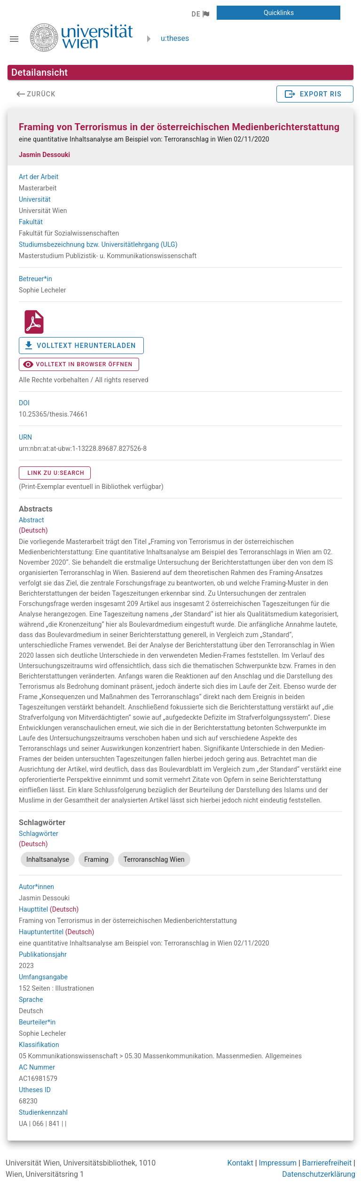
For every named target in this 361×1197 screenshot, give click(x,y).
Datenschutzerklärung (318, 1174)
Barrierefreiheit (327, 1162)
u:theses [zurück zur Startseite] (175, 38)
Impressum (278, 1162)
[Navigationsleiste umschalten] (14, 39)
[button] (200, 14)
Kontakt (240, 1162)
